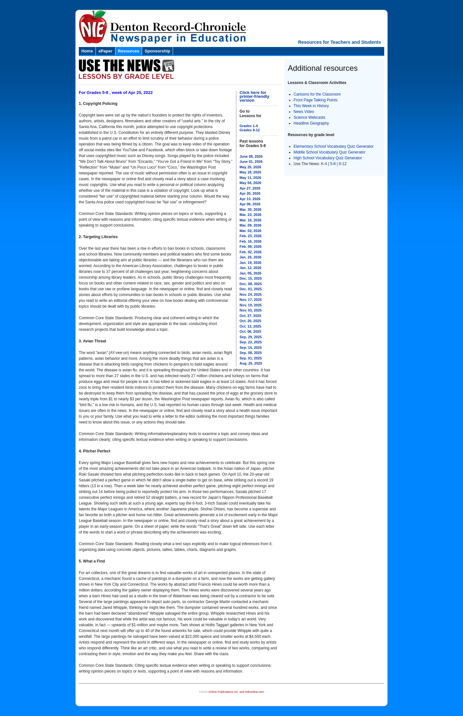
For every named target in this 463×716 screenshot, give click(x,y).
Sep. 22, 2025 (251, 342)
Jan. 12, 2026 (250, 268)
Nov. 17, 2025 (251, 300)
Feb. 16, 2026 (251, 241)
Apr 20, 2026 (250, 193)
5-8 (333, 164)
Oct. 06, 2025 (250, 331)
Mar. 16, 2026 (250, 220)
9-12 (343, 164)
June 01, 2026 (251, 161)
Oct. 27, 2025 (250, 316)
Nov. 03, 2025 (251, 310)
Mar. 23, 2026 (250, 215)
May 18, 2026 (250, 172)
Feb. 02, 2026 (251, 252)
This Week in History (311, 106)
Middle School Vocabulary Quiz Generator (329, 152)
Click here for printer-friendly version (254, 96)
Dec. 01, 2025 (251, 289)
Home (87, 51)
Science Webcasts (309, 117)
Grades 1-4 (249, 126)
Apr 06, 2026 (250, 204)
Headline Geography (311, 123)
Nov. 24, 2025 (251, 294)
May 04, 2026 (250, 183)
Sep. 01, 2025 (251, 358)
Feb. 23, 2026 (251, 236)
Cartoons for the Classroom (317, 94)
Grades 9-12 (250, 130)
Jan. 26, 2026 (250, 257)
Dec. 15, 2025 (251, 278)
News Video (304, 111)
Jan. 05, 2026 (250, 273)
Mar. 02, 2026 (250, 231)
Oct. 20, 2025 (250, 321)
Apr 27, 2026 (250, 188)
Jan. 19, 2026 (250, 263)
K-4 (324, 164)
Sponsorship (157, 51)
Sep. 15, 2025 (251, 347)
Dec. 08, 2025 (251, 284)
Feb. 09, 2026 (251, 246)
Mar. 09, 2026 (250, 225)
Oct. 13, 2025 (250, 326)
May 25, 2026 (250, 167)
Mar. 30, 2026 (250, 209)
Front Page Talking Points (316, 100)
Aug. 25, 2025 (251, 363)
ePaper (105, 51)
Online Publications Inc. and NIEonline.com (236, 691)
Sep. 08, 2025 (251, 353)
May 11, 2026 (250, 178)
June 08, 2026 (251, 156)
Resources (128, 51)
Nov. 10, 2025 (251, 305)
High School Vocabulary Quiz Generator (328, 158)
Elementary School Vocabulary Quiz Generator (334, 146)
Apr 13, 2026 (250, 199)
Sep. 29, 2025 (251, 337)
